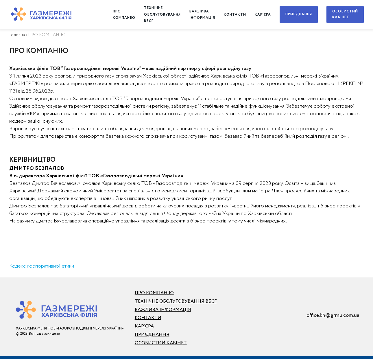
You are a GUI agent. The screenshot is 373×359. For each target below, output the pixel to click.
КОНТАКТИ (235, 14)
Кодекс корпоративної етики (41, 266)
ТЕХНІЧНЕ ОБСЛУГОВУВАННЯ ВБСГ (162, 14)
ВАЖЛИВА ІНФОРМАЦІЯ (163, 309)
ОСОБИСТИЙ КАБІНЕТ (345, 14)
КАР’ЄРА (263, 14)
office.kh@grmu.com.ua (332, 315)
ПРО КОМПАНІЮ (154, 293)
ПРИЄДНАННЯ (298, 14)
